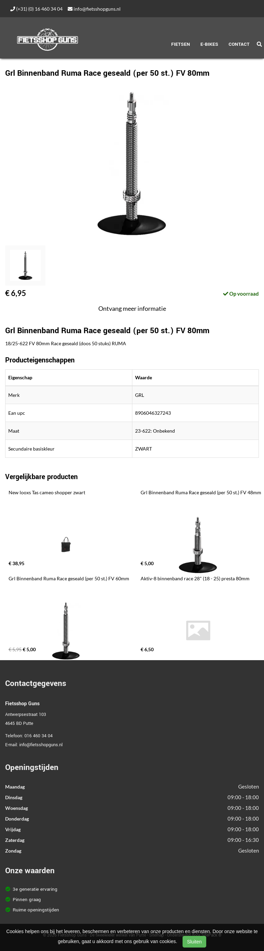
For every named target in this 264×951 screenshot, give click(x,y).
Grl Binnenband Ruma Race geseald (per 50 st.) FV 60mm (69, 578)
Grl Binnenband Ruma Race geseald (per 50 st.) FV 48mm (201, 492)
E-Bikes (209, 44)
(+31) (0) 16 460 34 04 (36, 9)
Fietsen (180, 44)
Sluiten (194, 941)
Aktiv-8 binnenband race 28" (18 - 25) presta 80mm (195, 578)
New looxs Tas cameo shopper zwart (47, 492)
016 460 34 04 (38, 736)
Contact (239, 44)
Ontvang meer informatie (132, 308)
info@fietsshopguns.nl (94, 9)
